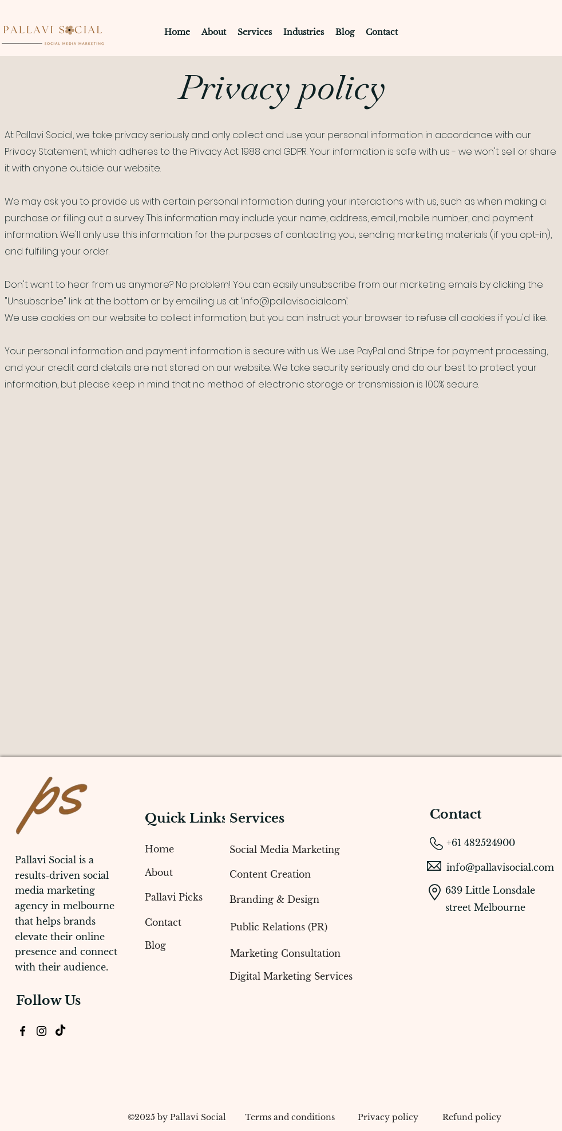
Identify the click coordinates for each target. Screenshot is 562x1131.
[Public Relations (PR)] (322, 926)
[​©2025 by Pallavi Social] (177, 1117)
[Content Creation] (322, 874)
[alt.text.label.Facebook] (22, 1031)
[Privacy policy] (388, 1117)
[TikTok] (60, 1031)
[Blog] (176, 945)
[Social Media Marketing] (322, 849)
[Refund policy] (471, 1117)
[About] (176, 872)
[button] (255, 32)
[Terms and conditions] (289, 1117)
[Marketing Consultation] (322, 953)
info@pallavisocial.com (294, 301)
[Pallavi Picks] (176, 897)
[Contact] (176, 922)
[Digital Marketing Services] (322, 976)
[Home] (176, 849)
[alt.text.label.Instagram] (41, 1031)
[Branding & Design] (322, 899)
